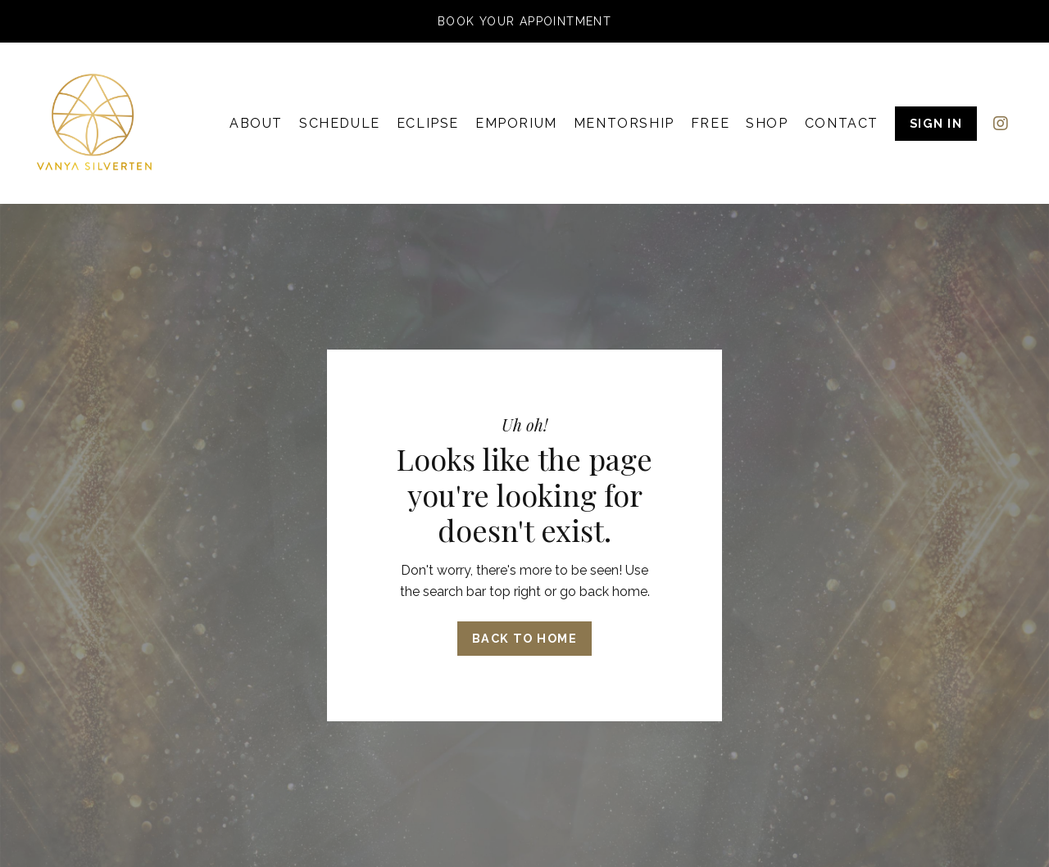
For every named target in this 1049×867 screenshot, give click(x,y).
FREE (710, 123)
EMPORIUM (516, 123)
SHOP (767, 123)
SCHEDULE (339, 123)
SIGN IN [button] (936, 123)
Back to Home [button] (524, 638)
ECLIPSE (428, 123)
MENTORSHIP (624, 123)
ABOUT (256, 123)
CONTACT (842, 123)
